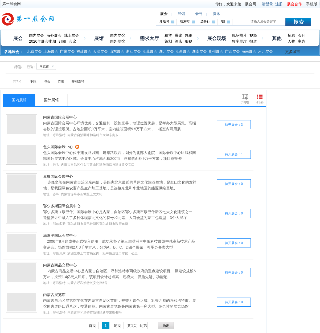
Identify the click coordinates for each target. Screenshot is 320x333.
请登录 (267, 4)
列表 (260, 102)
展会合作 (294, 4)
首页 (92, 325)
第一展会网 (11, 4)
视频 (253, 35)
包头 (47, 81)
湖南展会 (199, 51)
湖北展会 (166, 51)
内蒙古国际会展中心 (60, 117)
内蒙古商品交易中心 (60, 265)
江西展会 (182, 51)
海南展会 (248, 51)
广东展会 (67, 51)
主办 (301, 41)
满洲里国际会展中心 (60, 235)
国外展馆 (117, 41)
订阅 (62, 41)
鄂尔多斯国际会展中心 (61, 206)
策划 (168, 41)
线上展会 (71, 35)
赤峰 (61, 81)
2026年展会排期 (42, 41)
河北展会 (265, 51)
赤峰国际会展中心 (58, 176)
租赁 (168, 35)
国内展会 (36, 35)
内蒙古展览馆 (54, 295)
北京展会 (34, 51)
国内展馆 (117, 35)
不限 (33, 81)
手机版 (311, 4)
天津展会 (100, 51)
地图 (245, 102)
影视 (188, 41)
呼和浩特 (78, 81)
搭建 (178, 35)
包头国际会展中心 (58, 147)
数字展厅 (239, 41)
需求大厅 (149, 38)
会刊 (301, 35)
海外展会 (54, 35)
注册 (279, 4)
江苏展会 (149, 51)
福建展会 (83, 51)
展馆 (99, 38)
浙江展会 (133, 51)
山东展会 (116, 51)
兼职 (188, 35)
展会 (18, 38)
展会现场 (216, 38)
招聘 (291, 35)
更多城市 (292, 52)
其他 (276, 38)
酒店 (178, 41)
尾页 (117, 325)
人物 (291, 41)
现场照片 (239, 35)
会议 (72, 41)
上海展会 (50, 51)
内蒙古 (47, 66)
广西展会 (232, 51)
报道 (253, 41)
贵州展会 (215, 51)
